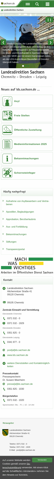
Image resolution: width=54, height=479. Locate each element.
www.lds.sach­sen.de (17, 355)
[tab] (23, 66)
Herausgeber (8, 423)
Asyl (17, 101)
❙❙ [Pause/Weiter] (49, 19)
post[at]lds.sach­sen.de (18, 350)
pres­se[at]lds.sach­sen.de (20, 384)
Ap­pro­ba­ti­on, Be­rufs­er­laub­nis (21, 219)
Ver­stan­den (42, 460)
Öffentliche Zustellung (28, 130)
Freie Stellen (22, 115)
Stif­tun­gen (11, 242)
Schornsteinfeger (24, 172)
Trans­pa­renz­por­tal (15, 249)
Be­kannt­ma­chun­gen (16, 234)
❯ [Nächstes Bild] (50, 42)
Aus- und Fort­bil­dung (17, 226)
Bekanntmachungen (26, 158)
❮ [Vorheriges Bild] (3, 42)
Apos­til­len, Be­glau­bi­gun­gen (20, 212)
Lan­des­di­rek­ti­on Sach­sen (20, 430)
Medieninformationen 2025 (30, 144)
